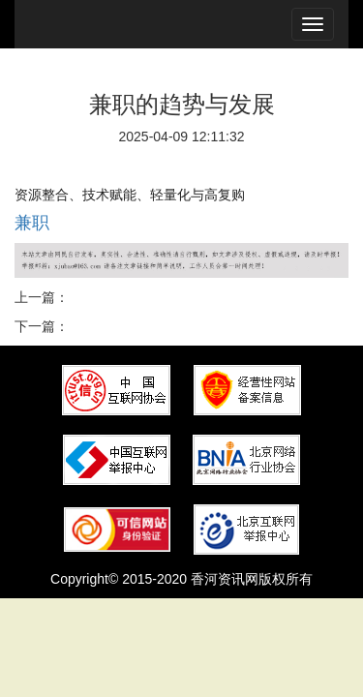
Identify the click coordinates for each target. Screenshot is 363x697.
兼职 (32, 222)
